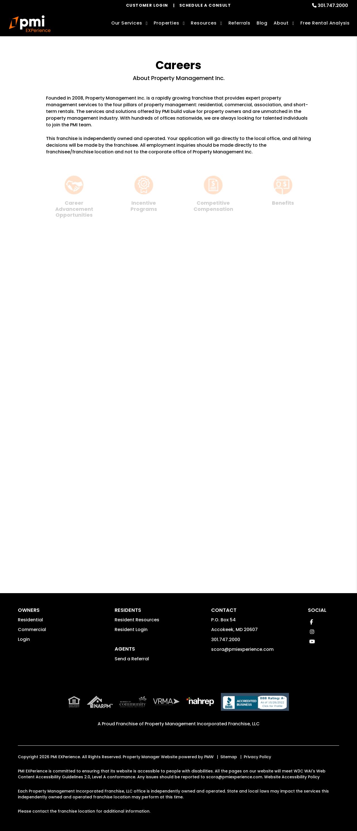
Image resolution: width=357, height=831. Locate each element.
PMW (209, 757)
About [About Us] (281, 23)
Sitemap (228, 757)
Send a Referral (132, 659)
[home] (29, 23)
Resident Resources (137, 620)
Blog (262, 23)
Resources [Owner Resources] (203, 23)
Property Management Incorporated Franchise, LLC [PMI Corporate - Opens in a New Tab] (202, 724)
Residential (30, 620)
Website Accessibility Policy (292, 777)
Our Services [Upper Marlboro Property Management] (126, 23)
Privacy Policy (257, 757)
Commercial (32, 629)
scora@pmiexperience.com (242, 649)
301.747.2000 (333, 5)
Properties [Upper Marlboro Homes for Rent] (166, 23)
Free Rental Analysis (325, 23)
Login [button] (24, 639)
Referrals (239, 23)
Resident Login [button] (131, 629)
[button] (311, 622)
